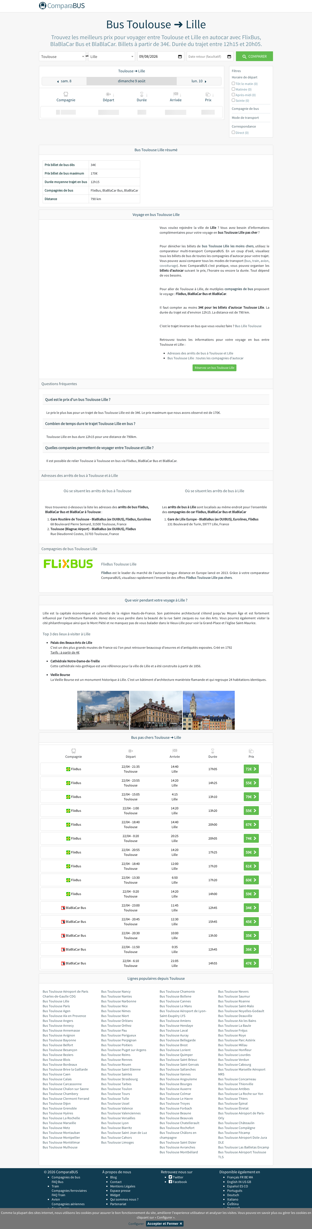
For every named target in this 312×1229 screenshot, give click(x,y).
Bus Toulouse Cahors (116, 1137)
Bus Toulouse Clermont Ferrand (66, 1098)
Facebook (179, 1182)
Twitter (177, 1177)
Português (234, 1190)
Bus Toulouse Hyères (58, 1113)
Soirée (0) (242, 100)
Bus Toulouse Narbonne (118, 1001)
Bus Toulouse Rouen (116, 1064)
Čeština (233, 1204)
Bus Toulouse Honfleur (235, 1050)
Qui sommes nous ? (124, 1199)
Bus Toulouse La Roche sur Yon (240, 1093)
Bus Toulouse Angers (58, 1020)
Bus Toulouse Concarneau (237, 1079)
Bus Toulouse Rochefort (177, 1128)
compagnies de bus (238, 289)
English (232, 1182)
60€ (251, 880)
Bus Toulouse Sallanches (178, 1069)
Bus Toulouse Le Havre (176, 1098)
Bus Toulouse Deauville (235, 1016)
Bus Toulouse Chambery (60, 1093)
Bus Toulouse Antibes (234, 1089)
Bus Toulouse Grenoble (60, 1108)
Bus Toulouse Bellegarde (178, 1040)
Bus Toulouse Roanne (234, 1001)
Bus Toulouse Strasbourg (119, 1079)
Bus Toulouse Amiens (175, 1020)
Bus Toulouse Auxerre (175, 1089)
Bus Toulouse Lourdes (234, 1055)
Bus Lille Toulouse (248, 326)
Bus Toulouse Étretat (233, 1108)
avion (265, 261)
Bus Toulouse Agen (56, 1011)
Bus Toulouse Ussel (115, 1103)
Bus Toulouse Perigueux (118, 1035)
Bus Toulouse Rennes (116, 1059)
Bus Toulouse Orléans (117, 1020)
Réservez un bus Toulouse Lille (214, 368)
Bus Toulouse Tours (115, 1093)
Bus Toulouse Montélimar (61, 1142)
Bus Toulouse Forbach (176, 1108)
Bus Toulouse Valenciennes (121, 1113)
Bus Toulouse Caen (56, 1074)
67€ (251, 824)
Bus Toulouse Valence (117, 1108)
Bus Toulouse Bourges (176, 1084)
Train (55, 1186)
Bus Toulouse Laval (174, 1030)
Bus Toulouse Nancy (116, 991)
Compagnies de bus (66, 1177)
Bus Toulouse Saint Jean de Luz (124, 1132)
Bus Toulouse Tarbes (116, 1084)
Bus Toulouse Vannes (175, 1074)
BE (246, 1177)
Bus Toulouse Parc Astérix (236, 1040)
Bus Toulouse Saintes (116, 1074)
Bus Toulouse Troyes (175, 1103)
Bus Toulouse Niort (115, 1016)
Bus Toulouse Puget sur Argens (123, 1050)
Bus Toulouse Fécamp (234, 1132)
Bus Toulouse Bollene (175, 996)
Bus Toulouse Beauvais (176, 1118)
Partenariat (118, 1204)
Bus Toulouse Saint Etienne (121, 1069)
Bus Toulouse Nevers (233, 991)
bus (248, 261)
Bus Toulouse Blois (56, 1059)
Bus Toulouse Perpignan (118, 1040)
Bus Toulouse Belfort (58, 1045)
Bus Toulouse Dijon (57, 1103)
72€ (251, 769)
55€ (251, 782)
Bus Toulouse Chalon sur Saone (66, 1089)
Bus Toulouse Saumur (234, 996)
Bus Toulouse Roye (232, 1035)
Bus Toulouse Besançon (60, 1050)
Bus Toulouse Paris (56, 1006)
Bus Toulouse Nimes (116, 1011)
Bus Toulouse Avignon (59, 1035)
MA (251, 1177)
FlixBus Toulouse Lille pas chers (209, 577)
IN (240, 1182)
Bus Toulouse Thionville (235, 1084)
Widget (115, 1195)
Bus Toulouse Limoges (117, 1142)
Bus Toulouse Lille (56, 1001)
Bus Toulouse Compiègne (236, 1128)
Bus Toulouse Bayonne (59, 1040)
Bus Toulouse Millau (232, 1045)
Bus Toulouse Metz (56, 1128)
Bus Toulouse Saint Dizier (178, 1142)
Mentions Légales (122, 1186)
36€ (251, 949)
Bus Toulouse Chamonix (177, 991)
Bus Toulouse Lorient (175, 1050)
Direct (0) (242, 132)
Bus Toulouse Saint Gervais (179, 1064)
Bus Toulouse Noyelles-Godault (241, 1011)
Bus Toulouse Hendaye (176, 1025)
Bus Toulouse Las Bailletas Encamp (243, 1147)
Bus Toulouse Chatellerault (179, 1123)
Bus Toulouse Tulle (115, 1098)
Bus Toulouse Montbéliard (179, 1152)
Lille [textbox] (93, 56)
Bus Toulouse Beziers (58, 1055)
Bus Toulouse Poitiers (117, 1045)
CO (246, 1186)
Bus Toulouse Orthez (116, 1025)
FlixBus (106, 573)
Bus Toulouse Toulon (116, 1089)
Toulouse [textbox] (49, 56)
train (255, 261)
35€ (251, 935)
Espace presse (120, 1190)
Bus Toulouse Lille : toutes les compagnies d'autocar (205, 358)
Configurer (136, 1223)
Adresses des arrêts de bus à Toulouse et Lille (200, 353)
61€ (251, 866)
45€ (251, 921)
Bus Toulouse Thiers (233, 1098)
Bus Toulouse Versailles (118, 1118)
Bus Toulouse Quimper (176, 1055)
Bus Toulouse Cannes (175, 1001)
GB (249, 1182)
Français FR (235, 1177)
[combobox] (62, 56)
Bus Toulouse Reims (115, 1055)
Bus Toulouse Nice (114, 1006)
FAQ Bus (57, 1182)
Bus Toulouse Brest (174, 1045)
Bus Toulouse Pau (114, 1030)
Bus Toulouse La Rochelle (61, 1118)
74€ (251, 838)
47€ (251, 963)
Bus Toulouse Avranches (177, 1147)
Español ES (235, 1186)
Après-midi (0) (246, 95)
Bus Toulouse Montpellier (61, 1137)
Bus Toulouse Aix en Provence (64, 1016)
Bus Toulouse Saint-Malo (236, 1006)
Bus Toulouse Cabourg (234, 1064)
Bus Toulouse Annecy (58, 1025)
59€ (251, 852)
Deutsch (233, 1195)
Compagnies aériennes (68, 1204)
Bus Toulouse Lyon (115, 1123)
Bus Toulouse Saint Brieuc (178, 1059)
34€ (251, 907)
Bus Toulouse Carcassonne (62, 1084)
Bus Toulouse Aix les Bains (237, 1020)
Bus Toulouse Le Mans (176, 1006)
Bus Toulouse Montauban (61, 1132)
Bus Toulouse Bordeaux (60, 1064)
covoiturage (168, 265)
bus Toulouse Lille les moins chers (228, 246)
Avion (56, 1199)
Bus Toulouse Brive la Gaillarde (65, 1069)
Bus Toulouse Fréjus (232, 1030)
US (244, 1182)
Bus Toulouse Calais (57, 1079)
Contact (116, 1182)
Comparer (255, 56)
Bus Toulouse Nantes (116, 996)
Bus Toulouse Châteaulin (236, 1123)
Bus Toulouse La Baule (234, 1025)
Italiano (232, 1199)
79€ (251, 796)
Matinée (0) (244, 89)
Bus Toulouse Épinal (233, 1103)
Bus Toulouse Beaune (175, 1113)
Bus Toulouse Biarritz (116, 1128)
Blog (113, 1177)
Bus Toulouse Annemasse (61, 1030)
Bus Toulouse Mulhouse (60, 1147)
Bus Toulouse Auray (174, 1035)
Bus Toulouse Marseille (59, 1123)
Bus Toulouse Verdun (233, 1059)
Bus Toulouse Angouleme (178, 1079)
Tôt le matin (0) (247, 84)
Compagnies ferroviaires (69, 1190)
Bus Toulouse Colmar (175, 1093)
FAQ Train (58, 1195)
